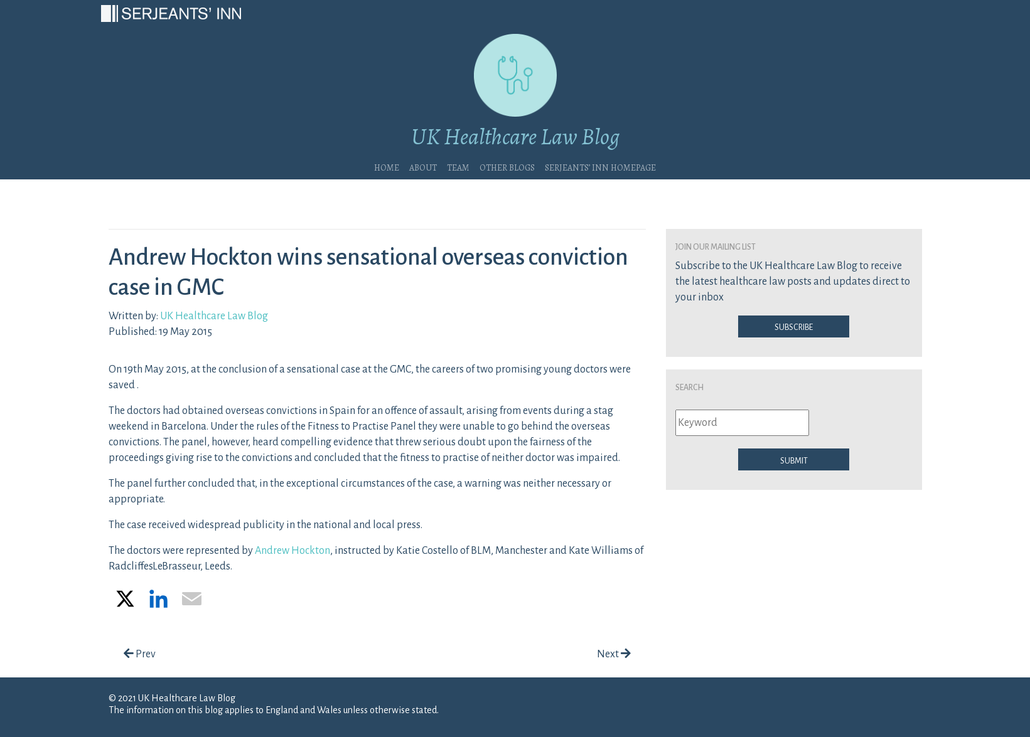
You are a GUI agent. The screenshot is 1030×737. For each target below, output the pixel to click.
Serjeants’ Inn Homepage (600, 166)
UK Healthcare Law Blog (214, 316)
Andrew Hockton (292, 550)
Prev (140, 654)
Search (689, 386)
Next (614, 654)
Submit (794, 459)
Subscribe (794, 326)
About (423, 166)
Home (386, 166)
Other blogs (507, 166)
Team (458, 166)
